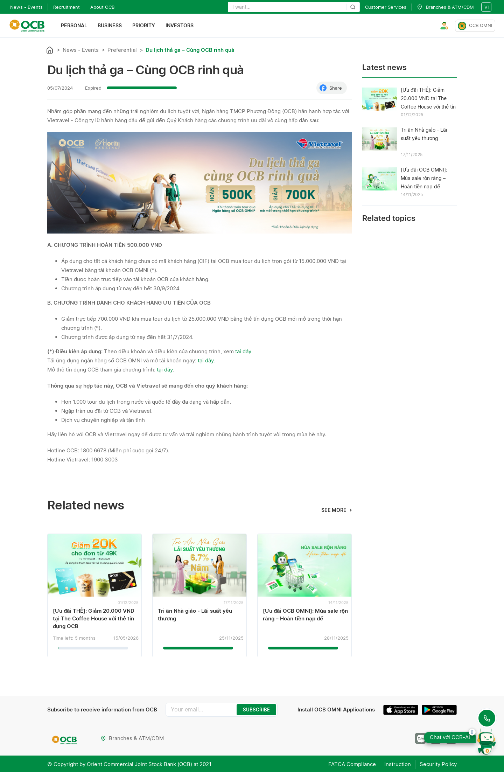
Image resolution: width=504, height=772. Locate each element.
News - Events (26, 7)
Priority (144, 26)
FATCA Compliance (348, 763)
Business (110, 26)
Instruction (396, 763)
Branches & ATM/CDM (132, 738)
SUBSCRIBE (256, 709)
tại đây (243, 351)
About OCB (102, 7)
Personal (75, 26)
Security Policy (438, 763)
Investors (180, 26)
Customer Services (385, 7)
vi (486, 7)
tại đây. (207, 360)
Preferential (122, 50)
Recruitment (66, 7)
